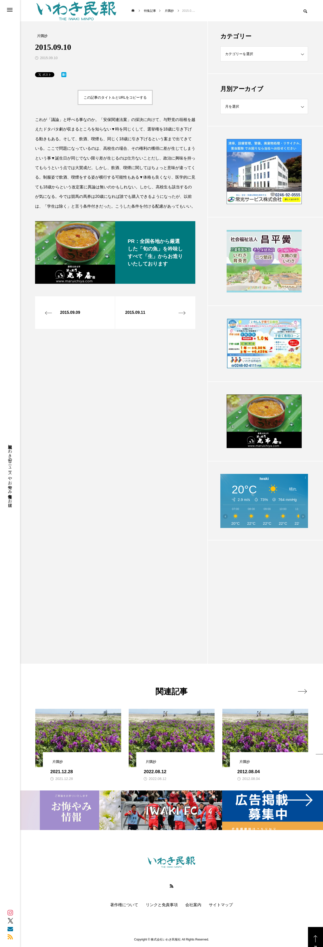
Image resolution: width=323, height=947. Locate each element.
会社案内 (193, 905)
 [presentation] (302, 691)
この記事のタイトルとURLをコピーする (115, 97)
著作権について (124, 905)
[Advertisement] (264, 589)
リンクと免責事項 (162, 905)
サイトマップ (221, 905)
